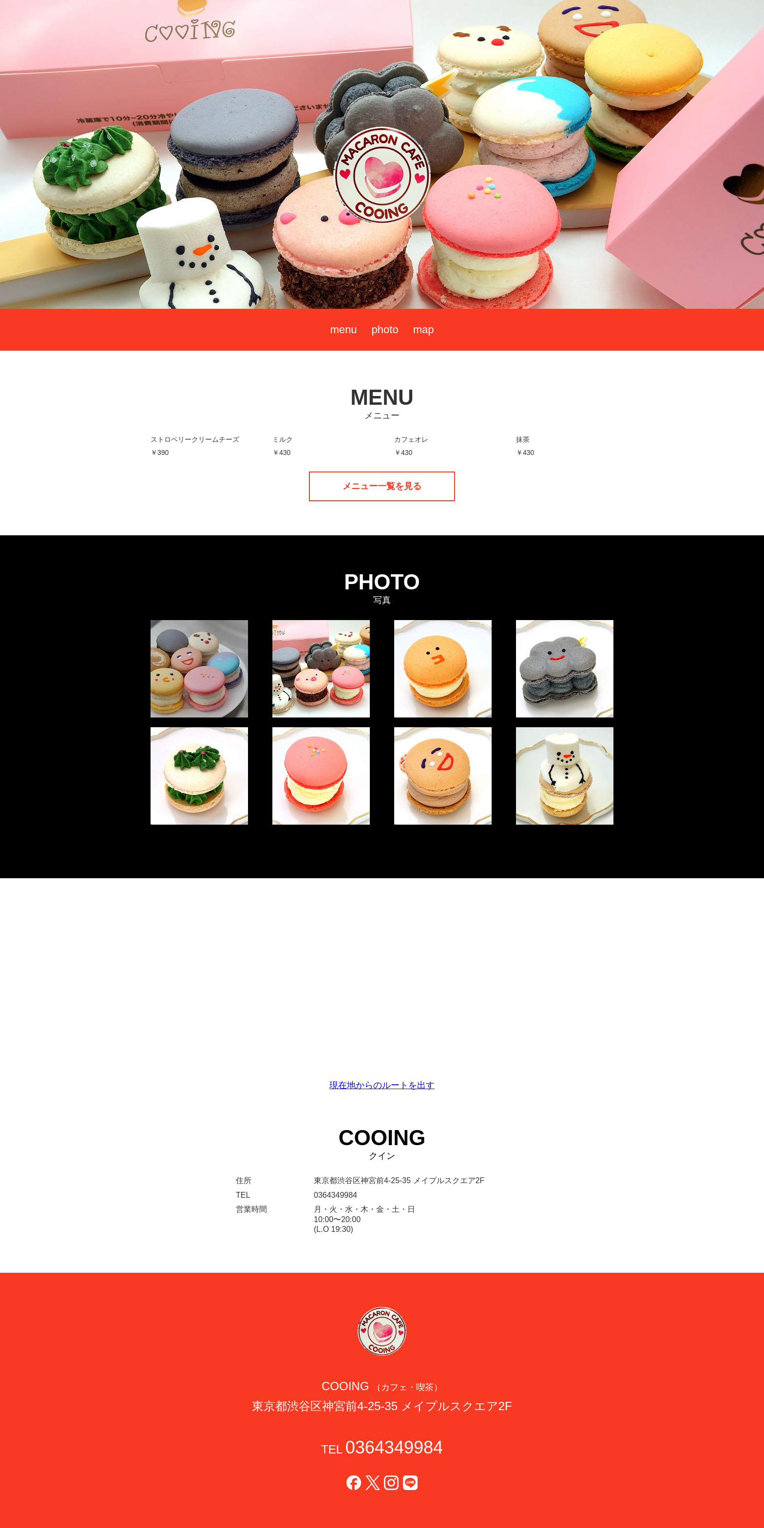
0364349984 (394, 1447)
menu (343, 329)
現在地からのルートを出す (382, 1085)
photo (385, 329)
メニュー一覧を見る (382, 486)
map (423, 329)
